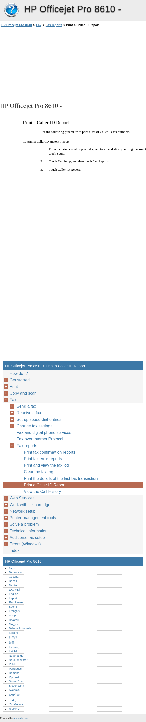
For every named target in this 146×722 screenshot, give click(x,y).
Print (14, 386)
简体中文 (14, 708)
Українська (16, 704)
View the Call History (42, 491)
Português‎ (15, 668)
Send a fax (26, 406)
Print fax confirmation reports (50, 452)
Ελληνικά (14, 589)
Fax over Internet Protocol (40, 439)
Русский (14, 677)
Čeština (13, 576)
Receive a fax (29, 413)
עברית (12, 615)
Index (14, 550)
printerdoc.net (20, 718)
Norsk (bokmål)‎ (18, 659)
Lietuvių (14, 647)
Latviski (13, 651)
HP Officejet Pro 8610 (11, 10)
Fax (38, 25)
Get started (20, 380)
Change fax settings (34, 426)
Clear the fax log (38, 472)
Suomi (13, 606)
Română (14, 672)
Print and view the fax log (46, 465)
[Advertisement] (45, 64)
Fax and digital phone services (44, 432)
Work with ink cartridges (31, 505)
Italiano (13, 632)
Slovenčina (16, 681)
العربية (12, 567)
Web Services (22, 498)
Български (15, 572)
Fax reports (54, 25)
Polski (12, 664)
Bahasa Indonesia (20, 628)
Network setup (22, 511)
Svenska (14, 689)
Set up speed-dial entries (39, 419)
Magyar (13, 624)
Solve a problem (24, 524)
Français (14, 611)
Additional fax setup (27, 537)
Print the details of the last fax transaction (61, 478)
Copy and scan (23, 393)
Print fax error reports (43, 459)
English (13, 593)
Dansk (13, 580)
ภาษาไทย (14, 695)
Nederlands (16, 655)
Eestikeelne (16, 602)
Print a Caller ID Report (44, 485)
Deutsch (14, 585)
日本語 (13, 637)
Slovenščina (16, 685)
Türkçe (13, 700)
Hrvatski (14, 619)
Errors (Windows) (25, 544)
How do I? (19, 373)
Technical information (28, 531)
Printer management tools (33, 518)
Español (14, 598)
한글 (11, 642)
